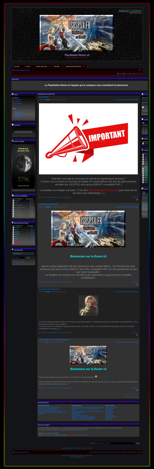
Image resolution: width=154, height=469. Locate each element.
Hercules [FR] (75, 414)
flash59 (17, 234)
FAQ (120, 74)
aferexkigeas (18, 205)
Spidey (17, 243)
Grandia (74, 410)
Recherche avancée (135, 13)
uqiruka (17, 209)
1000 (32, 236)
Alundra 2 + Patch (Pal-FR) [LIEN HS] (82, 419)
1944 (32, 227)
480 (32, 241)
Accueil (16, 66)
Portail (16, 70)
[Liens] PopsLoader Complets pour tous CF (50, 411)
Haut (137, 199)
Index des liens (41, 66)
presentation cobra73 (111, 407)
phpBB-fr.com (80, 457)
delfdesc (147, 171)
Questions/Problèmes (73, 66)
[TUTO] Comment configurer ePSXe (48, 408)
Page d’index (18, 99)
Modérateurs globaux (61, 435)
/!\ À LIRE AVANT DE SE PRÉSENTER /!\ (49, 407)
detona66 (147, 157)
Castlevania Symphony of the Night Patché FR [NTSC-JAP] (88, 407)
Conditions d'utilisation (21, 114)
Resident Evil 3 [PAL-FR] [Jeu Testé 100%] (83, 416)
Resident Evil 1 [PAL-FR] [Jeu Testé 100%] (83, 418)
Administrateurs (49, 435)
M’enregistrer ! (146, 110)
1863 (32, 229)
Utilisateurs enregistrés (81, 435)
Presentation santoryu (111, 416)
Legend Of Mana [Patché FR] (80, 415)
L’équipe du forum (94, 452)
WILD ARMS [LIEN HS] (78, 412)
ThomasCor (18, 216)
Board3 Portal (72, 448)
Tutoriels (56, 66)
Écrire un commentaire (64, 197)
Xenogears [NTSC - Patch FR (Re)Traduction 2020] (86, 408)
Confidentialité (18, 116)
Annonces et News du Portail (128, 99)
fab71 (16, 202)
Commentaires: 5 (52, 388)
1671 (32, 232)
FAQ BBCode (18, 112)
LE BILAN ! (108, 410)
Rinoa (16, 238)
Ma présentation (109, 408)
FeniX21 (147, 173)
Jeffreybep (18, 214)
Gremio (17, 232)
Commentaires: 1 (51, 282)
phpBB (71, 455)
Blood (146, 155)
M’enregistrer (128, 74)
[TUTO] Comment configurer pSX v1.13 (49, 410)
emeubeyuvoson (20, 207)
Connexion (138, 74)
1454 (32, 234)
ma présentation (109, 415)
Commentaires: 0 (51, 197)
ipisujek (17, 200)
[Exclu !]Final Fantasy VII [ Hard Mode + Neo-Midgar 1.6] (87, 411)
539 (32, 238)
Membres (71, 435)
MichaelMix (18, 211)
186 (32, 243)
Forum (28, 66)
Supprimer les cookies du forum (111, 452)
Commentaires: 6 (52, 332)
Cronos (17, 227)
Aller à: (93, 443)
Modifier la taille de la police (140, 70)
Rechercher (18, 101)
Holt (16, 236)
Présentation (108, 412)
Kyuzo (146, 180)
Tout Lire (134, 197)
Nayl (16, 229)
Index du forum (25, 70)
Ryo (146, 182)
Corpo (17, 241)
